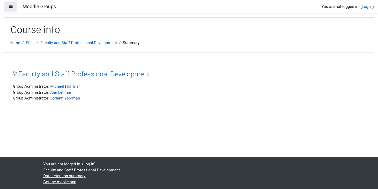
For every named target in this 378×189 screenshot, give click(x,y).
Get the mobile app (59, 182)
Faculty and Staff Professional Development (78, 42)
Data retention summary (64, 176)
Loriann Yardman (65, 98)
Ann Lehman (61, 92)
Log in (367, 6)
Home (14, 42)
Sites (30, 42)
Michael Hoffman (65, 86)
